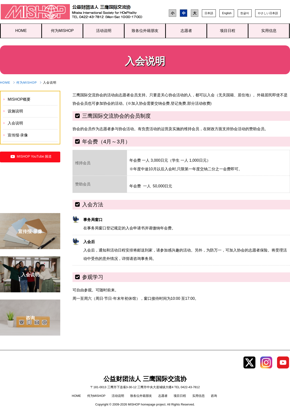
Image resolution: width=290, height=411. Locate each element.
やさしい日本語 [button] (268, 13)
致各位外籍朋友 (145, 31)
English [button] (226, 13)
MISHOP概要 (19, 99)
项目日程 (227, 31)
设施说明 (15, 111)
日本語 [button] (209, 13)
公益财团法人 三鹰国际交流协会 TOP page (35, 13)
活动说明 (103, 31)
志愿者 (186, 31)
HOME (21, 31)
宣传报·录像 (18, 135)
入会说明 (15, 123)
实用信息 (269, 31)
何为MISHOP (62, 31)
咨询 (214, 396)
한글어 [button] (244, 13)
